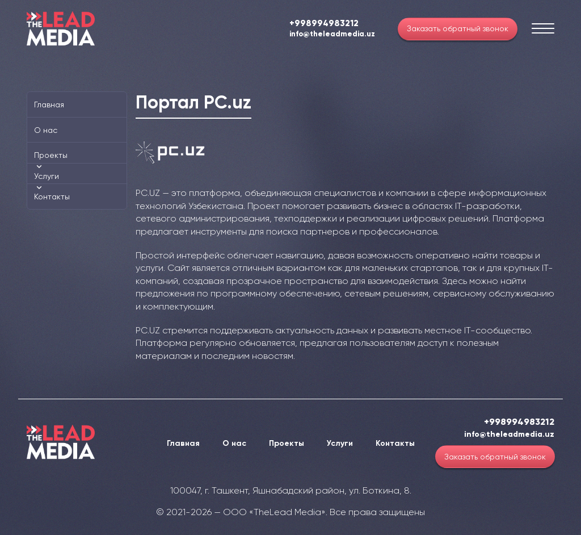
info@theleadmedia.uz (332, 34)
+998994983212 (324, 23)
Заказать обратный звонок (457, 28)
